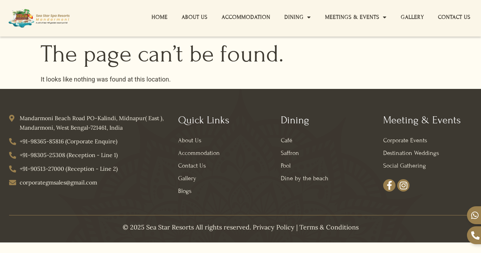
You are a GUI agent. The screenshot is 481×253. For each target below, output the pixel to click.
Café (286, 140)
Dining (297, 17)
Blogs (184, 191)
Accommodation (246, 17)
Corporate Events (405, 140)
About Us (195, 17)
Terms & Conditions (329, 227)
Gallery (412, 17)
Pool (286, 165)
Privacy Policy (273, 227)
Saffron (290, 153)
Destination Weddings (411, 153)
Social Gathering (404, 165)
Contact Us (454, 17)
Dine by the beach (304, 178)
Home (159, 17)
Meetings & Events (356, 17)
